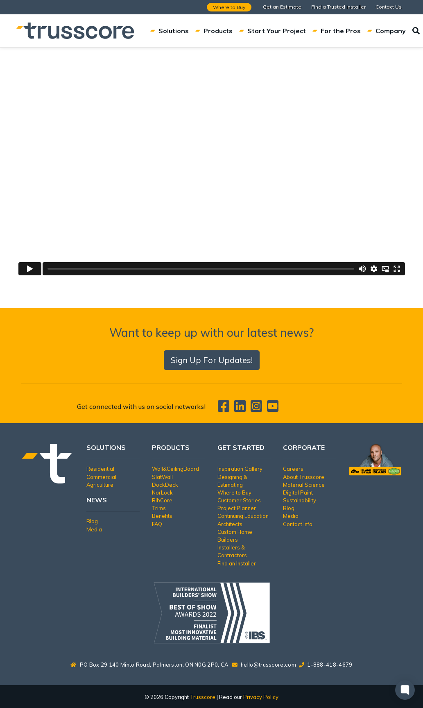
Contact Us (388, 7)
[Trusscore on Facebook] (225, 408)
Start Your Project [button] (272, 31)
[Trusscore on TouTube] (272, 408)
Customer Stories (239, 500)
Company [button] (386, 31)
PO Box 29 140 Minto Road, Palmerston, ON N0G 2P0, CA (149, 664)
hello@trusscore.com (268, 664)
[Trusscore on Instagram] (258, 408)
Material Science (304, 484)
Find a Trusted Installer (338, 7)
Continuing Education (243, 516)
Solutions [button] (169, 31)
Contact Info (297, 524)
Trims (159, 508)
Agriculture (99, 484)
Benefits (162, 516)
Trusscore (202, 697)
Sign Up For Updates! (212, 360)
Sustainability (299, 500)
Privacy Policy (260, 697)
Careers (293, 468)
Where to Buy (229, 7)
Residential (100, 468)
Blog (92, 521)
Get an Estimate (282, 7)
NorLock (162, 492)
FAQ (157, 524)
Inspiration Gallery (239, 468)
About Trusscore (303, 477)
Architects (229, 524)
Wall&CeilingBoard (175, 468)
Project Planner (236, 508)
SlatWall (162, 477)
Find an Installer (236, 563)
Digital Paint (298, 492)
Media (94, 529)
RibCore (162, 500)
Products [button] (214, 31)
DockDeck (165, 484)
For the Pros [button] (336, 31)
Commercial (101, 477)
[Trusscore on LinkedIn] (241, 408)
